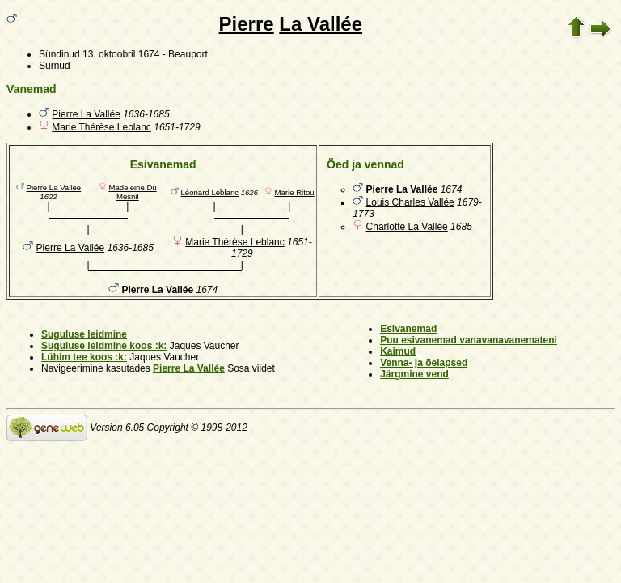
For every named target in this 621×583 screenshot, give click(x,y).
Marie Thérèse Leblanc (101, 127)
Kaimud (398, 351)
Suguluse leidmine (84, 334)
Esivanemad (408, 328)
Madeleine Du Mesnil (133, 192)
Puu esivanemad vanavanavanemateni (468, 340)
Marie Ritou (295, 192)
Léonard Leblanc (210, 192)
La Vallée (320, 24)
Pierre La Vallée (86, 114)
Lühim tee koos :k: (84, 357)
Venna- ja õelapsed (423, 362)
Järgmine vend (414, 374)
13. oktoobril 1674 (120, 54)
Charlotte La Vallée (407, 226)
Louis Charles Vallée (410, 202)
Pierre (246, 24)
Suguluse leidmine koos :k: (104, 345)
